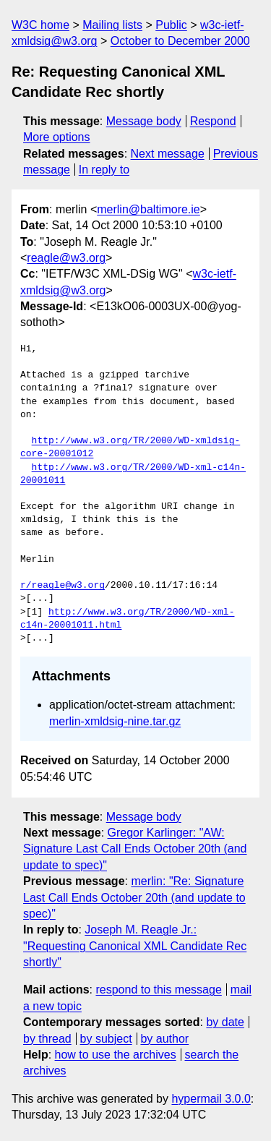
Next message (168, 154)
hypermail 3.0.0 (210, 1099)
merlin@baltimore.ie (148, 209)
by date (225, 1022)
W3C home (40, 25)
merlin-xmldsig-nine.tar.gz (115, 721)
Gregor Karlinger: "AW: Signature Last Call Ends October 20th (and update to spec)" (135, 848)
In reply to (104, 169)
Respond (213, 121)
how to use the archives (115, 1054)
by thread (47, 1039)
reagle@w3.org (66, 258)
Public (171, 25)
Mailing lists (112, 25)
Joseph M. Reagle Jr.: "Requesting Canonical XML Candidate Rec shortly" (134, 945)
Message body (143, 121)
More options (56, 137)
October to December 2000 (180, 41)
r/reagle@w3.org (62, 585)
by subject (106, 1039)
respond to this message (158, 989)
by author (164, 1039)
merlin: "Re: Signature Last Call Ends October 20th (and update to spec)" (134, 897)
